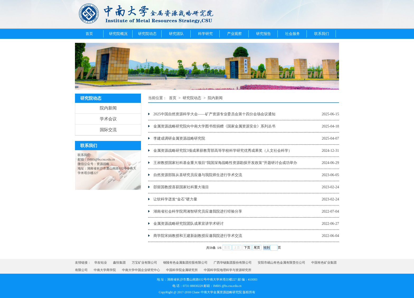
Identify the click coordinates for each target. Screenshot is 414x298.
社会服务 (292, 34)
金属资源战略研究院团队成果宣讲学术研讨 (188, 224)
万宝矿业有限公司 (144, 262)
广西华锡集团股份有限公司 (233, 262)
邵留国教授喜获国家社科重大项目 (181, 187)
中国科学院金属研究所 (182, 270)
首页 (89, 34)
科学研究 (205, 34)
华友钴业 (100, 262)
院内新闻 (108, 108)
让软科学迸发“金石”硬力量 (175, 199)
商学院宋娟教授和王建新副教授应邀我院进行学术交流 (197, 236)
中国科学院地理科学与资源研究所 (227, 270)
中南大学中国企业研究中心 (141, 270)
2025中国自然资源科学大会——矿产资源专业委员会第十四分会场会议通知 (214, 114)
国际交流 (108, 129)
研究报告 (263, 34)
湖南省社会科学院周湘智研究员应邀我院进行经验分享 (197, 211)
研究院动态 (147, 34)
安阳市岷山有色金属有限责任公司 (281, 262)
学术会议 (108, 119)
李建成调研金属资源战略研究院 (179, 138)
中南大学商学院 (105, 270)
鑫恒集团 (119, 262)
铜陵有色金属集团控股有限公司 (185, 262)
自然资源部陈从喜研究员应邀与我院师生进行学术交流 (197, 175)
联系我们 (321, 34)
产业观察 (234, 34)
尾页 (257, 247)
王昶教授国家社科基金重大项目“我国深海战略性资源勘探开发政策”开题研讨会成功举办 (225, 163)
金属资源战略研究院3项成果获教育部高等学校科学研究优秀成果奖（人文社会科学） (222, 151)
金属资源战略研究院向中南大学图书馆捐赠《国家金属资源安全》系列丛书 (214, 126)
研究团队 (176, 34)
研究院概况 (118, 34)
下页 (247, 247)
